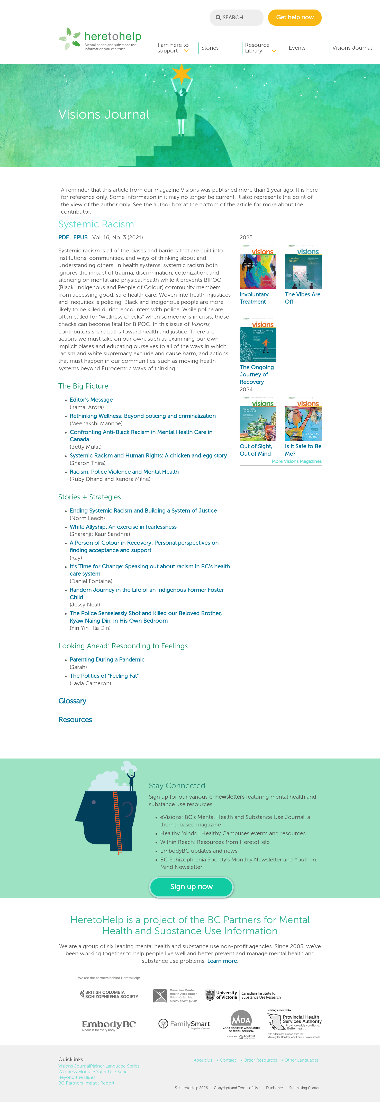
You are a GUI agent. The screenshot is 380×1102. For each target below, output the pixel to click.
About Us (203, 1060)
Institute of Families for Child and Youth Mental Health (184, 1023)
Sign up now (191, 887)
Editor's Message (91, 400)
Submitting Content (305, 1088)
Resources (75, 720)
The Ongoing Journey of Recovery (257, 375)
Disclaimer (274, 1088)
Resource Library (257, 48)
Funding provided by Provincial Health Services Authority (295, 1025)
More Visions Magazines (297, 461)
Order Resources (260, 1060)
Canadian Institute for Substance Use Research (246, 989)
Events (297, 48)
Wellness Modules (77, 1072)
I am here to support (173, 48)
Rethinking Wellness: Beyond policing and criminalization (143, 416)
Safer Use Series (113, 1072)
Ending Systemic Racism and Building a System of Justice (143, 511)
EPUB (80, 238)
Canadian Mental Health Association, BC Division (175, 989)
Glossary (72, 701)
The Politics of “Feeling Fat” (104, 676)
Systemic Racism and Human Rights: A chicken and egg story (148, 456)
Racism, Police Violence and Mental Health (124, 472)
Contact (228, 1060)
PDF (63, 238)
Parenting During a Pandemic (107, 660)
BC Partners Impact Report (86, 1083)
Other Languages (301, 1060)
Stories (210, 48)
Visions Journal (352, 48)
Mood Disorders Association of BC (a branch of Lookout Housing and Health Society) (239, 1026)
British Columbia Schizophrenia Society (106, 987)
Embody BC (107, 1026)
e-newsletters (227, 797)
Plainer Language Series (114, 1066)
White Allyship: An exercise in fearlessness (123, 527)
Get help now (295, 17)
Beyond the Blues (76, 1077)
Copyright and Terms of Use (237, 1088)
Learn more (222, 961)
